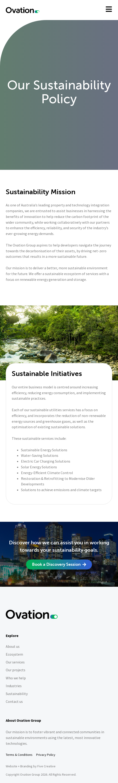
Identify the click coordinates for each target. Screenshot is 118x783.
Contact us (14, 701)
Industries (14, 686)
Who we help (16, 678)
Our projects (15, 670)
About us (13, 646)
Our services (15, 662)
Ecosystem (14, 654)
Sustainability (17, 694)
